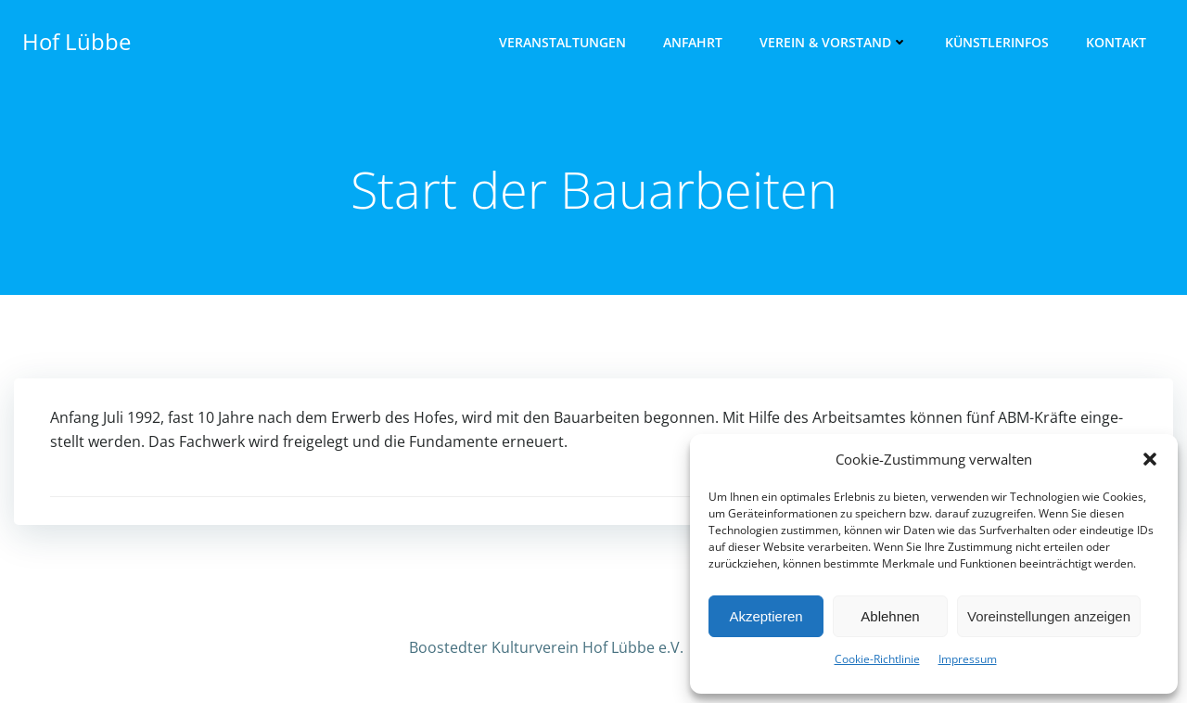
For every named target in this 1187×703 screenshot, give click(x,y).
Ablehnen (890, 616)
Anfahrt (692, 42)
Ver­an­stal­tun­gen (562, 42)
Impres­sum (967, 659)
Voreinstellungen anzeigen (1048, 616)
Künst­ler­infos (997, 42)
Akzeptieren (765, 616)
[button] (1150, 459)
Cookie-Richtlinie (877, 659)
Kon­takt (1116, 42)
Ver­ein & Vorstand (833, 42)
